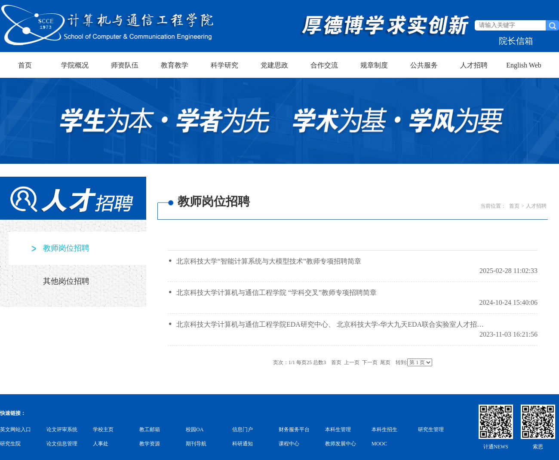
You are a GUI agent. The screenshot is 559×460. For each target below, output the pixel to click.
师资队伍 (124, 65)
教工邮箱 (149, 429)
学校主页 (103, 429)
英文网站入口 (15, 429)
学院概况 (75, 65)
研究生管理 (431, 429)
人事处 (100, 444)
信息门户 (242, 429)
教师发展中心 (340, 444)
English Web (523, 65)
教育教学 (174, 65)
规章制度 (374, 65)
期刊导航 (196, 444)
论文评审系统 (61, 429)
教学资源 (149, 444)
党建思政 (274, 65)
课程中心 (289, 444)
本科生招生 (384, 429)
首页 (25, 65)
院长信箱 (516, 41)
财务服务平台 (294, 429)
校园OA (194, 429)
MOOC (379, 444)
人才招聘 (474, 65)
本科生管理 (338, 429)
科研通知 (242, 444)
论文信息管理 (61, 444)
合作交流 (324, 65)
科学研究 (224, 65)
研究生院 (10, 444)
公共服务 (424, 65)
